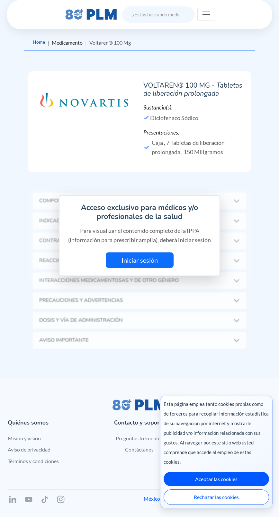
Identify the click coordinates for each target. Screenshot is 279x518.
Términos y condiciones (33, 462)
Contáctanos (139, 450)
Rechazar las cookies (216, 497)
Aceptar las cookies (216, 479)
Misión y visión (24, 439)
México (152, 499)
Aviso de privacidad (29, 450)
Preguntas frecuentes (139, 439)
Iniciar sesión (140, 261)
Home (39, 43)
